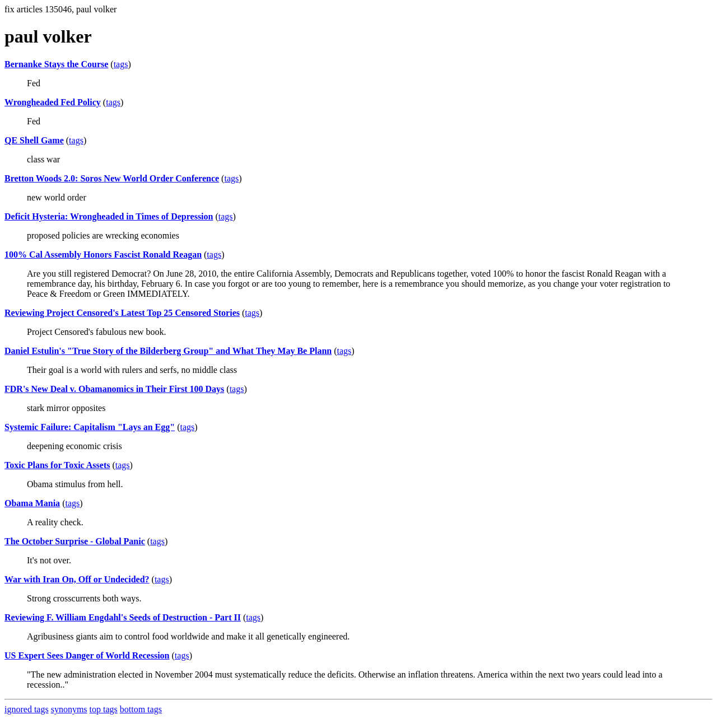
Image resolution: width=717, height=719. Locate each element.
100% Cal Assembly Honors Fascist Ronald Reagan (103, 254)
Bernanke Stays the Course (56, 64)
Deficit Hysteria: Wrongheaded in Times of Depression (108, 216)
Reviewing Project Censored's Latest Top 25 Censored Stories (122, 313)
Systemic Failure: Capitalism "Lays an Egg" (89, 427)
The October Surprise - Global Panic (74, 541)
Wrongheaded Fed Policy (52, 102)
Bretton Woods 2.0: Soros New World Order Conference (111, 178)
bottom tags (141, 709)
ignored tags (26, 709)
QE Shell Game (34, 140)
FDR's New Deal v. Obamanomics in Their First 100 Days (114, 389)
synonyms (69, 709)
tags (121, 64)
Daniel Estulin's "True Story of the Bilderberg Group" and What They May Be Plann (168, 351)
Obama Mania (32, 503)
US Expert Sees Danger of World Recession (87, 655)
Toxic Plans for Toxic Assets (57, 465)
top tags (104, 709)
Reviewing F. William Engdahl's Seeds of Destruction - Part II (122, 617)
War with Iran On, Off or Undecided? (77, 579)
